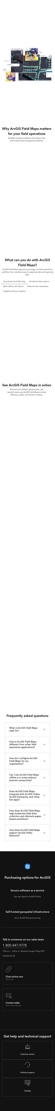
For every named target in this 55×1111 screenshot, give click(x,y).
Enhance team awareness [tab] (38, 286)
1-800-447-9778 (15, 945)
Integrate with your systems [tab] (14, 291)
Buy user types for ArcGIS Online (27, 896)
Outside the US (9, 956)
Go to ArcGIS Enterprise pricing (27, 918)
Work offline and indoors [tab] (13, 286)
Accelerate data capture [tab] (39, 281)
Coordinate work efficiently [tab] (14, 281)
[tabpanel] (27, 333)
